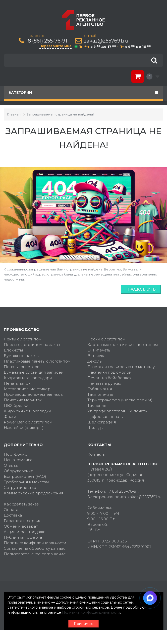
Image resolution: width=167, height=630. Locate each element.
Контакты (96, 454)
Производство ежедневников (33, 394)
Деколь (94, 361)
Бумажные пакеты (21, 355)
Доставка (13, 515)
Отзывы (11, 465)
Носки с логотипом (106, 339)
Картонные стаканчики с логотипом (122, 344)
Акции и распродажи (25, 531)
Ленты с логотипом (23, 339)
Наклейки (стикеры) (23, 427)
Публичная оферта (23, 537)
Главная (14, 114)
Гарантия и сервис (22, 520)
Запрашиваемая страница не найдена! (60, 114)
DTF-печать (98, 350)
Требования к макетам (26, 482)
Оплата (11, 509)
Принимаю (83, 623)
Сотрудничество (20, 487)
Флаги (10, 416)
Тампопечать (100, 394)
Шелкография (101, 422)
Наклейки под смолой (109, 372)
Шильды (95, 427)
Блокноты (13, 350)
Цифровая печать (105, 416)
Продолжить (141, 289)
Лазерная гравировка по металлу (121, 366)
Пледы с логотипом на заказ (32, 344)
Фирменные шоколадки (27, 411)
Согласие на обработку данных (34, 548)
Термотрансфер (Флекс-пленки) (119, 400)
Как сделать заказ (21, 504)
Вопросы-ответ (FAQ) (25, 476)
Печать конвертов (21, 366)
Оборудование (18, 470)
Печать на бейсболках (109, 377)
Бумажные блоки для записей (34, 372)
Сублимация (99, 388)
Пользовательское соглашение (35, 554)
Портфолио (15, 454)
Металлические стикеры (28, 388)
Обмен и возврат (21, 526)
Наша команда (18, 459)
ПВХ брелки (16, 405)
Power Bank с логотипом (28, 422)
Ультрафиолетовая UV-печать (117, 411)
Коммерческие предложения (34, 493)
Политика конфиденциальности (35, 542)
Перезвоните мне (55, 46)
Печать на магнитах (23, 400)
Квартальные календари (28, 377)
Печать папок (17, 383)
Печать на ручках (104, 383)
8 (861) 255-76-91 (47, 41)
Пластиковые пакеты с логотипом (37, 361)
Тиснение (96, 405)
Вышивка (96, 355)
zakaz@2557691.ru (106, 41)
